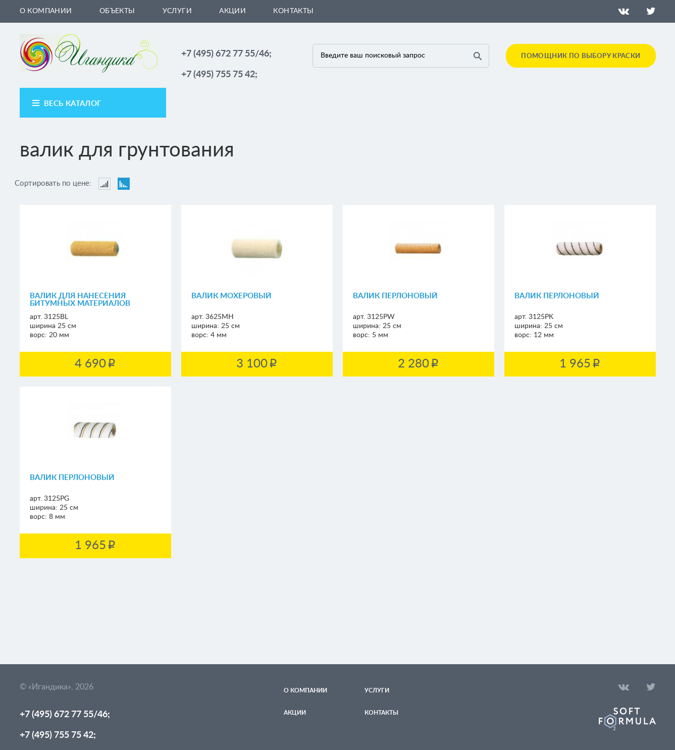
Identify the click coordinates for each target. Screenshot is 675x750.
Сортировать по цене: (53, 183)
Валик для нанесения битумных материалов (80, 299)
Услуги (177, 11)
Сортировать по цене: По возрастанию (104, 184)
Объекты (117, 11)
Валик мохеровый (231, 296)
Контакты (293, 11)
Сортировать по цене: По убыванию (124, 184)
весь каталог (72, 104)
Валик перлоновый (395, 296)
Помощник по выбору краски (580, 56)
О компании (46, 11)
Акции (232, 11)
